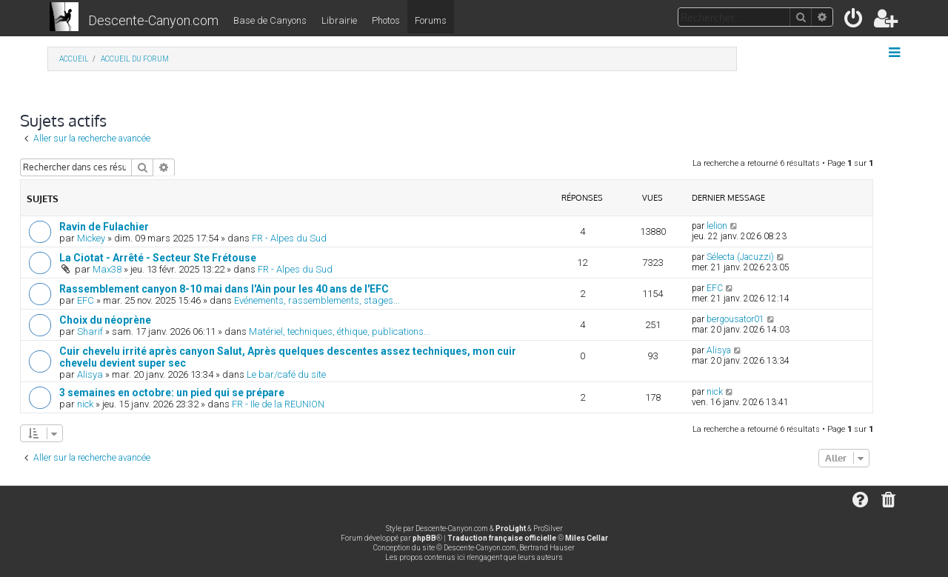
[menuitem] (854, 21)
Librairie (339, 20)
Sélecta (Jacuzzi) (740, 257)
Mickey (91, 238)
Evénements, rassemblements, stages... (317, 300)
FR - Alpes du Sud (289, 238)
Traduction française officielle (501, 538)
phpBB (424, 538)
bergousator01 (735, 319)
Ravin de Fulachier (104, 227)
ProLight (510, 528)
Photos (386, 20)
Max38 (107, 269)
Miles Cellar (586, 538)
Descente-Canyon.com (153, 20)
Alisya (90, 374)
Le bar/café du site (286, 374)
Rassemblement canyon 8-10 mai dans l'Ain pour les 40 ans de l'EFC (224, 289)
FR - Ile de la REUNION (278, 404)
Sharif (90, 331)
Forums (431, 20)
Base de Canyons (270, 20)
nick (85, 404)
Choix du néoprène (105, 320)
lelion (717, 226)
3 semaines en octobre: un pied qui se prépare (171, 392)
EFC (85, 300)
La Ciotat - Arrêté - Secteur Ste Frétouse (157, 258)
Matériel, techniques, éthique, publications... (339, 331)
